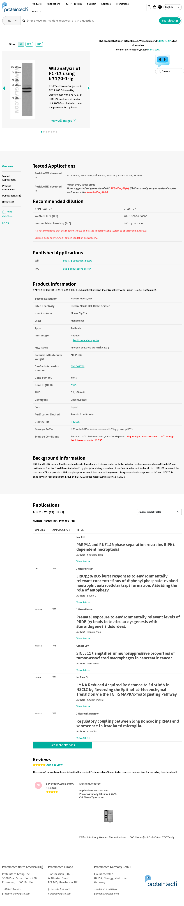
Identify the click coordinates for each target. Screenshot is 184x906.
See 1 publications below (77, 268)
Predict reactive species (86, 340)
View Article (83, 561)
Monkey (64, 520)
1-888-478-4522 (11, 889)
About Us (36, 11)
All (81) (38, 512)
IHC (39, 44)
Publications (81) (11, 195)
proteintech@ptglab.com (16, 893)
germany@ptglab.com (106, 893)
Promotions (122, 3)
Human (37, 520)
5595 (74, 384)
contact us (154, 49)
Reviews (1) (8, 201)
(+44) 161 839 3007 (59, 889)
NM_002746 (77, 366)
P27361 (75, 421)
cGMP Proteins (74, 3)
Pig (73, 520)
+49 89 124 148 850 (105, 889)
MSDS (5, 223)
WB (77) (49, 512)
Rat (55, 520)
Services (106, 3)
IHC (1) (60, 512)
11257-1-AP (164, 41)
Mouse (47, 520)
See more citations (62, 745)
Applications (53, 3)
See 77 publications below (77, 260)
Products (36, 3)
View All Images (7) (63, 121)
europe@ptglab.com (59, 893)
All (20, 44)
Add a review (54, 765)
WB (29, 44)
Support (91, 3)
